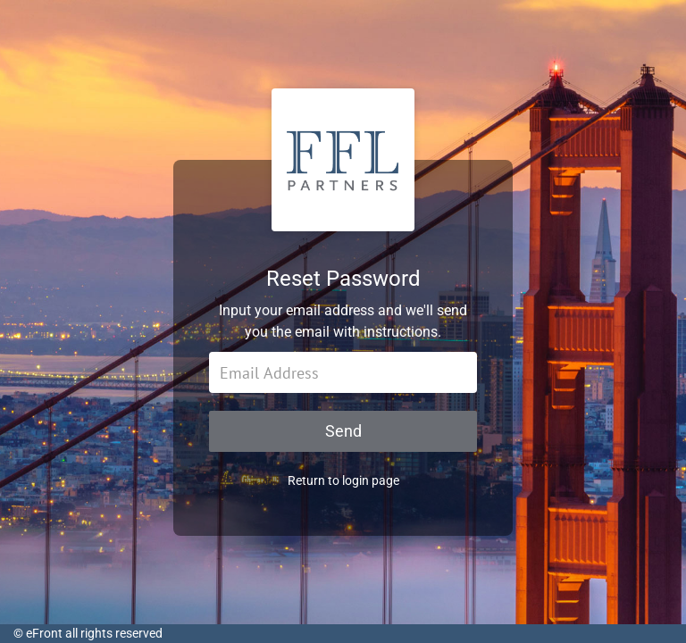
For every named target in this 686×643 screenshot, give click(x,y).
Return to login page (343, 480)
